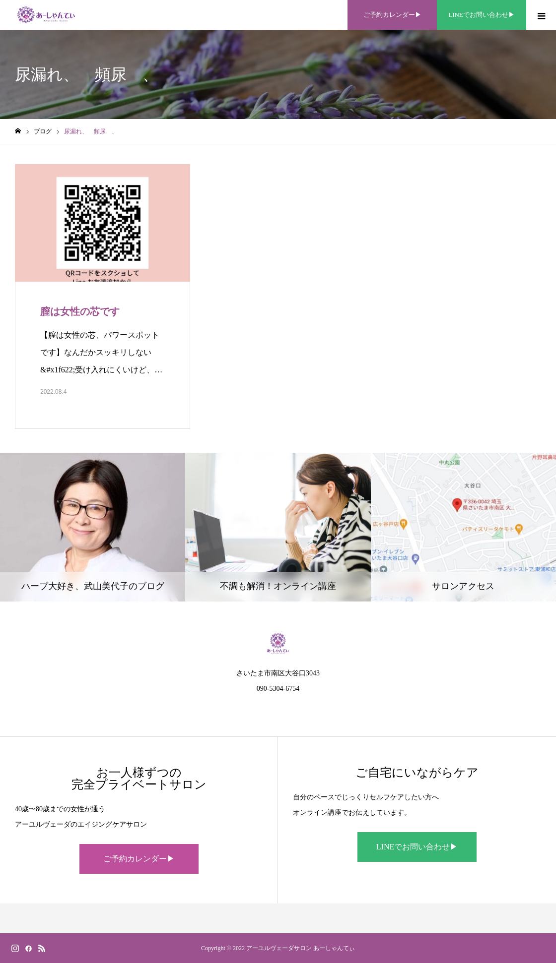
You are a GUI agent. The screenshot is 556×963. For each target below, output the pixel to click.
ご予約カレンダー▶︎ (139, 858)
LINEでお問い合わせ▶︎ (417, 847)
